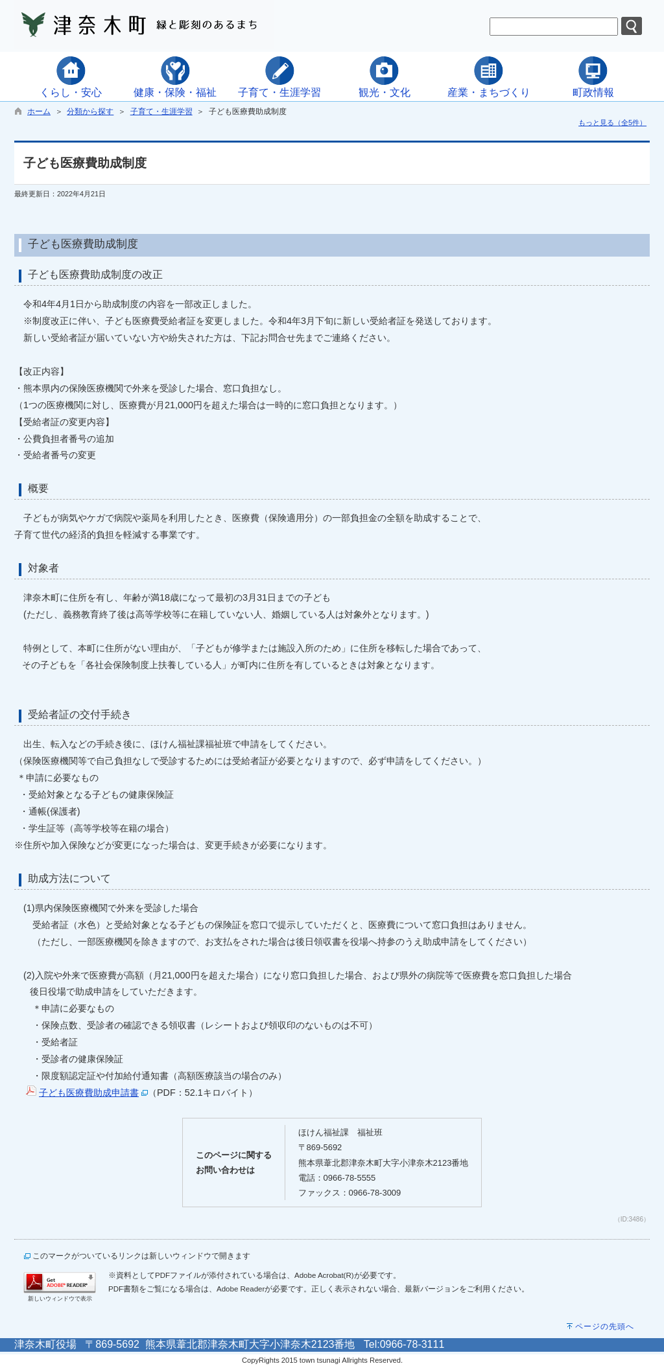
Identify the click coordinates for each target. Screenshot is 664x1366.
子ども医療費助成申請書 (89, 1092)
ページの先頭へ (604, 1326)
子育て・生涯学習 (161, 111)
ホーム (39, 111)
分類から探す (90, 111)
